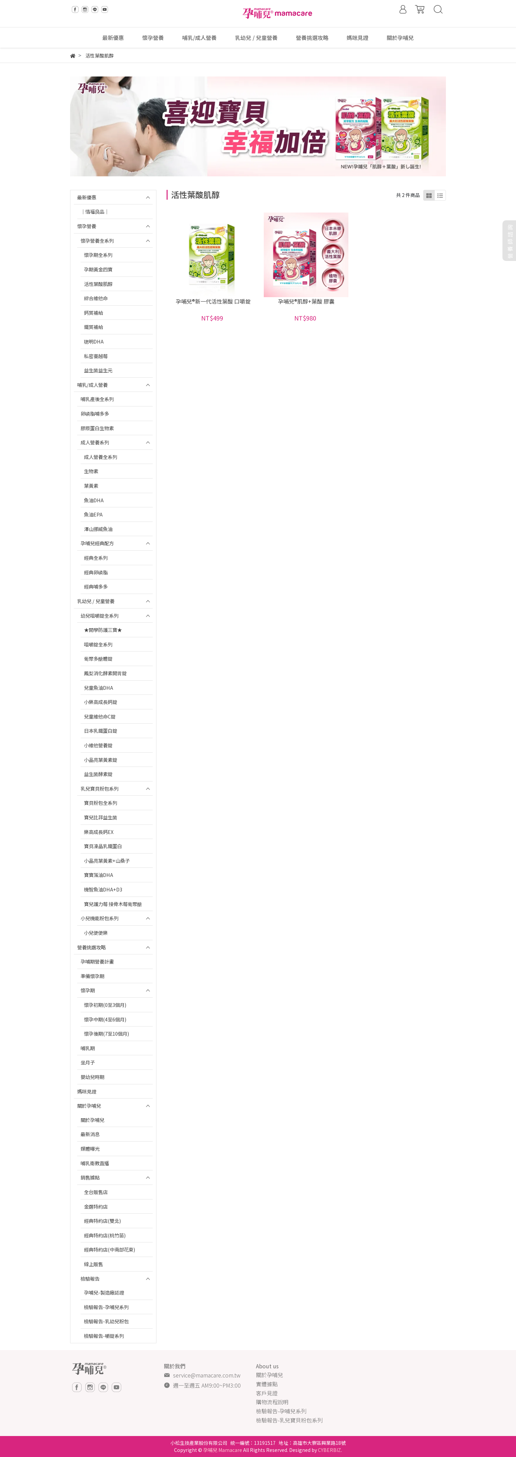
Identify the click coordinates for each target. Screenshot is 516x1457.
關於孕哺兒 (89, 1105)
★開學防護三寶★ (103, 629)
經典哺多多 (96, 586)
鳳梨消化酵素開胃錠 (105, 673)
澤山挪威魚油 (98, 528)
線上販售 (93, 1263)
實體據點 (267, 1384)
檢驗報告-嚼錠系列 (104, 1335)
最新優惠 (86, 197)
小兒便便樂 (96, 932)
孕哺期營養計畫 (97, 961)
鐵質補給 (93, 326)
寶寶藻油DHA (98, 874)
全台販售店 (96, 1191)
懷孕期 (88, 990)
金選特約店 (96, 1206)
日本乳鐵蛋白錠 (100, 730)
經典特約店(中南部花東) (109, 1249)
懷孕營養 (86, 225)
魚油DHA (94, 500)
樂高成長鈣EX (98, 831)
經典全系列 (96, 557)
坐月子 (88, 1062)
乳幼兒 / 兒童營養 (95, 600)
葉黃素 (91, 485)
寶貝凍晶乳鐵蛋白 (103, 845)
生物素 (91, 470)
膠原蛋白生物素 (97, 428)
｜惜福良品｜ (95, 211)
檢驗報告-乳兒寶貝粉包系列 (289, 1420)
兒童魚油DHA (98, 687)
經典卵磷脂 (96, 572)
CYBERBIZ (329, 1450)
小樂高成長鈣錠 (100, 701)
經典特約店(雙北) (102, 1220)
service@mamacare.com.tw (206, 1375)
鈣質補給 (93, 312)
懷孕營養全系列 (97, 240)
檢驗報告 (90, 1278)
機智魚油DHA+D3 (103, 889)
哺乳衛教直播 (95, 1163)
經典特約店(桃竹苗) (105, 1235)
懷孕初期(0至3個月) (105, 1004)
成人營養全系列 (100, 456)
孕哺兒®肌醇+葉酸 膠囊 (306, 301)
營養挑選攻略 (91, 947)
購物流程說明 (272, 1402)
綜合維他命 (96, 298)
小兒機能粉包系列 (100, 918)
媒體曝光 (90, 1148)
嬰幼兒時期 (92, 1076)
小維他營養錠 (98, 745)
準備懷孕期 (92, 975)
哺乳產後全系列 (97, 398)
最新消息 (90, 1134)
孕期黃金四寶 (98, 269)
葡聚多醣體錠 (98, 658)
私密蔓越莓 (96, 355)
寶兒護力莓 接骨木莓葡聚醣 (113, 903)
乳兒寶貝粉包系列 (100, 788)
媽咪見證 (86, 1091)
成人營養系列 (95, 442)
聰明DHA (94, 341)
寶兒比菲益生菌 (100, 817)
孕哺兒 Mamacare (222, 1450)
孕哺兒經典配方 (97, 543)
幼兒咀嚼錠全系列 (100, 615)
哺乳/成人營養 (92, 384)
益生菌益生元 (98, 370)
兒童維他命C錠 (99, 716)
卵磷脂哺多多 (95, 413)
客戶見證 (267, 1393)
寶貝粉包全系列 (100, 802)
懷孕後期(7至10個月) (106, 1033)
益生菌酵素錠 (98, 773)
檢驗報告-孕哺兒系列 (106, 1306)
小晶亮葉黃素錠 (100, 759)
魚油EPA (93, 514)
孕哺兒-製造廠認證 (104, 1292)
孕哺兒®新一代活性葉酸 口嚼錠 (213, 301)
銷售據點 (90, 1177)
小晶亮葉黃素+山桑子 (107, 860)
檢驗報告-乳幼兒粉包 (106, 1321)
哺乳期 (88, 1048)
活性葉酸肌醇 (98, 283)
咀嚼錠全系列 (98, 644)
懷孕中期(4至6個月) (105, 1019)
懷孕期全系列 (98, 254)
